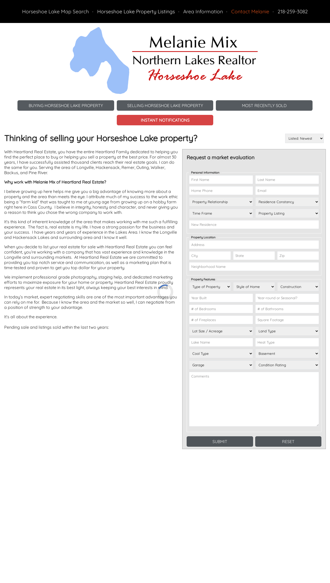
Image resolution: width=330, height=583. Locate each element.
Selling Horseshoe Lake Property (165, 105)
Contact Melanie (250, 11)
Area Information (203, 11)
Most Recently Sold (264, 105)
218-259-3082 (293, 11)
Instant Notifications (165, 120)
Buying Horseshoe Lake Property (66, 105)
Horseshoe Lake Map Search (55, 11)
